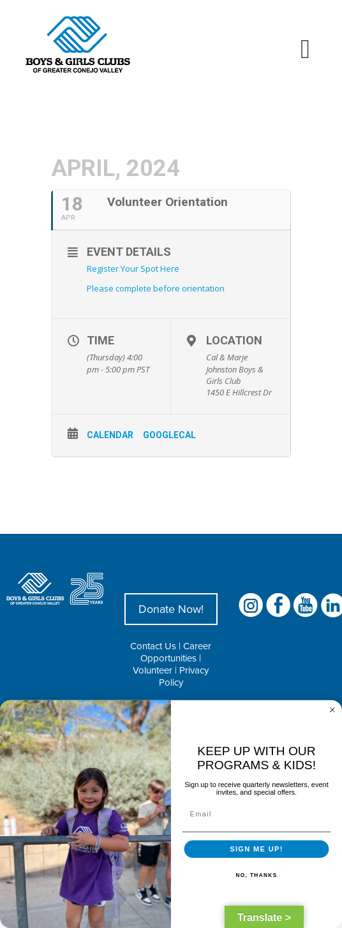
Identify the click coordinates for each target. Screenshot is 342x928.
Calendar (110, 435)
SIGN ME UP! (256, 849)
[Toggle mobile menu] (305, 49)
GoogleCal (169, 435)
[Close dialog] (332, 710)
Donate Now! (171, 609)
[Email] (256, 813)
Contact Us (153, 645)
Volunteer (152, 670)
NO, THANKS (256, 876)
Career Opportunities (175, 652)
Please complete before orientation (156, 288)
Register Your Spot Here (133, 268)
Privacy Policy (184, 676)
